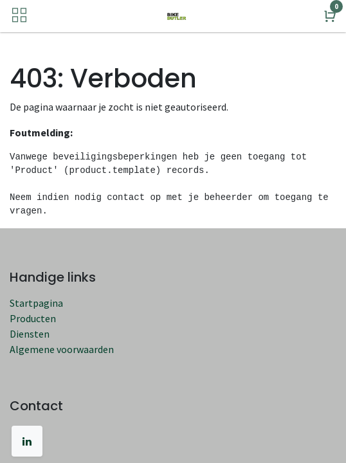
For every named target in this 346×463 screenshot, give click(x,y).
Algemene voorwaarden (62, 349)
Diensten (30, 333)
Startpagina (36, 302)
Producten (33, 318)
